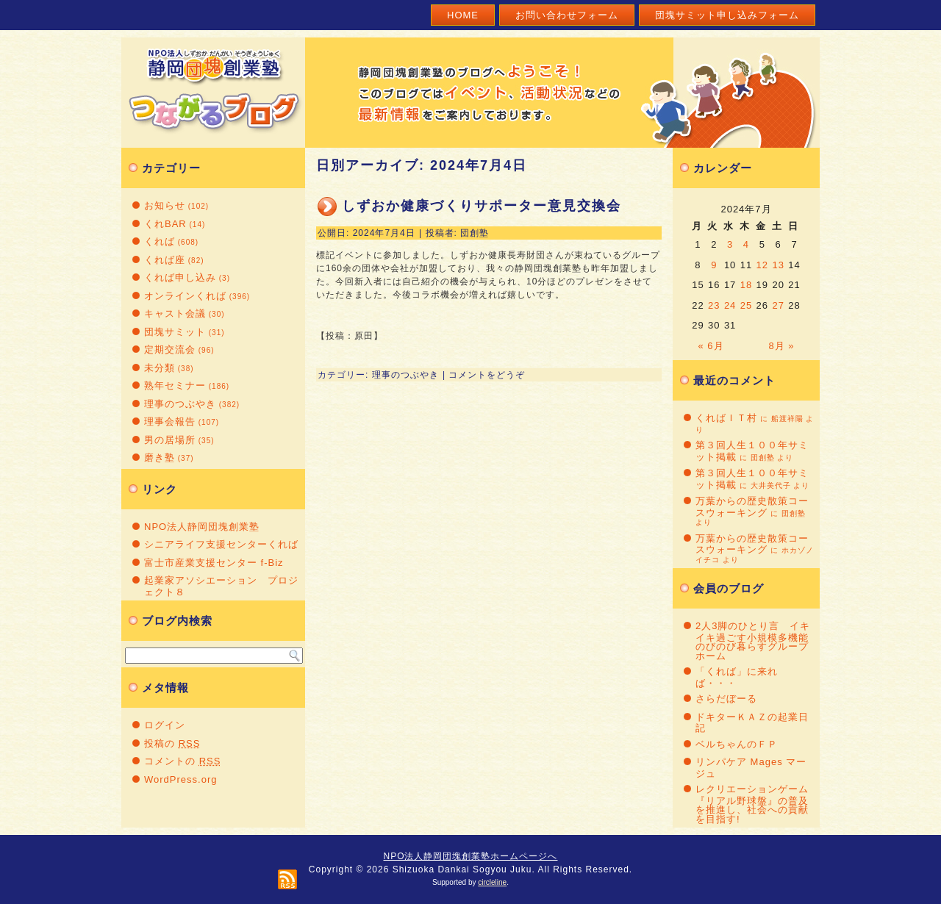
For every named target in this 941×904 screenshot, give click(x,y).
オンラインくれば (185, 295)
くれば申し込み (180, 277)
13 (778, 264)
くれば (159, 241)
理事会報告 (170, 421)
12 (762, 264)
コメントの (182, 761)
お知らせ (164, 205)
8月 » (781, 345)
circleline (492, 882)
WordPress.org (180, 779)
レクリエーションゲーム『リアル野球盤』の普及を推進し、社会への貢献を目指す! (752, 804)
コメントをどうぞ (486, 375)
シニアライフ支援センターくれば (221, 544)
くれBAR (165, 223)
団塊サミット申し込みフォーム (727, 15)
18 (746, 284)
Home (463, 15)
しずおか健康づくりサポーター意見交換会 (481, 205)
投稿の (172, 743)
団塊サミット (175, 331)
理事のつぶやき (180, 403)
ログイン (164, 725)
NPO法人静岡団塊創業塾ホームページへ (470, 856)
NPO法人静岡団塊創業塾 (202, 526)
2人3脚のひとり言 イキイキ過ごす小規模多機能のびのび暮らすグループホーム (752, 640)
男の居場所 (170, 439)
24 (730, 305)
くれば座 (164, 259)
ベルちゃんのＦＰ (736, 744)
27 (778, 305)
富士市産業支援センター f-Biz (214, 562)
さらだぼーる (726, 698)
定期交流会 (170, 349)
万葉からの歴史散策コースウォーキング (752, 506)
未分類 (159, 367)
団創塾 (474, 233)
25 (746, 305)
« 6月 (711, 345)
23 (714, 305)
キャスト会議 (175, 313)
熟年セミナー (175, 385)
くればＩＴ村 (726, 417)
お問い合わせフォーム (566, 15)
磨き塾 (159, 457)
